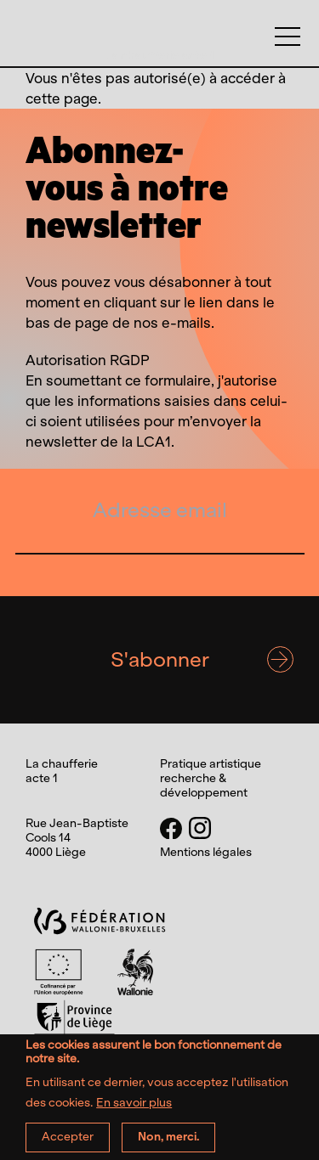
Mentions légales (206, 852)
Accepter (68, 1144)
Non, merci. (168, 1144)
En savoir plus (134, 1110)
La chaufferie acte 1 (159, 55)
